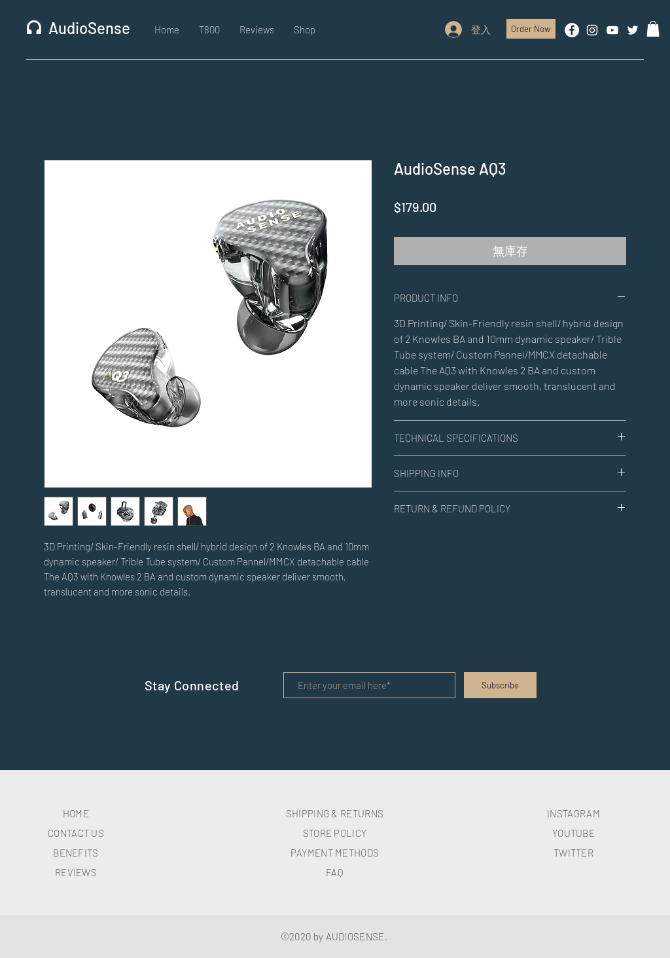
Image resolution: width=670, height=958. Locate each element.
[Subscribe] (500, 685)
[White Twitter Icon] (633, 30)
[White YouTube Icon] (612, 30)
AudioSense (89, 27)
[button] (653, 29)
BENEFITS (75, 853)
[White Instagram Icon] (592, 30)
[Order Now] (530, 29)
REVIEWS (76, 872)
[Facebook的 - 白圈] (572, 30)
